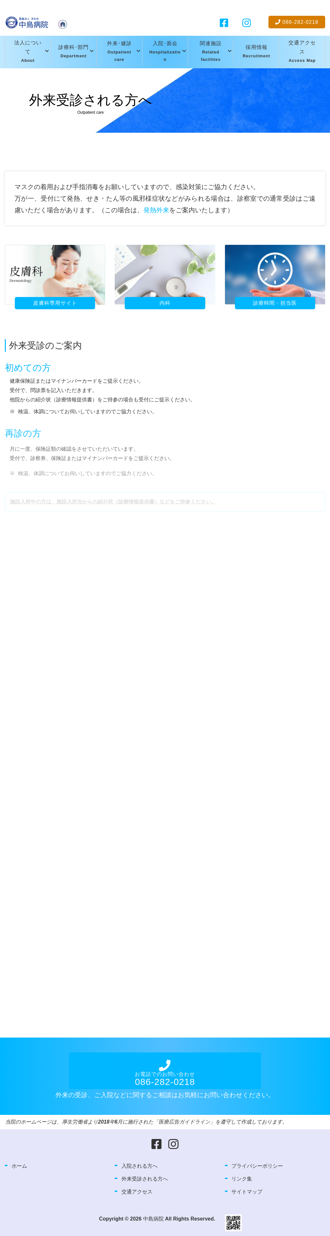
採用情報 (256, 52)
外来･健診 (119, 52)
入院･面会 (165, 52)
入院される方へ (139, 1166)
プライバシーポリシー (257, 1166)
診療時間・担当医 (275, 303)
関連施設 (211, 52)
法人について (28, 52)
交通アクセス (302, 52)
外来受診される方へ (144, 1179)
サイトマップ (246, 1191)
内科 (165, 303)
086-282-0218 (296, 22)
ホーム (19, 1166)
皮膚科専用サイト (55, 303)
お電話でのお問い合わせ (165, 1077)
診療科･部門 (73, 52)
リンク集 (241, 1179)
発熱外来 (156, 210)
